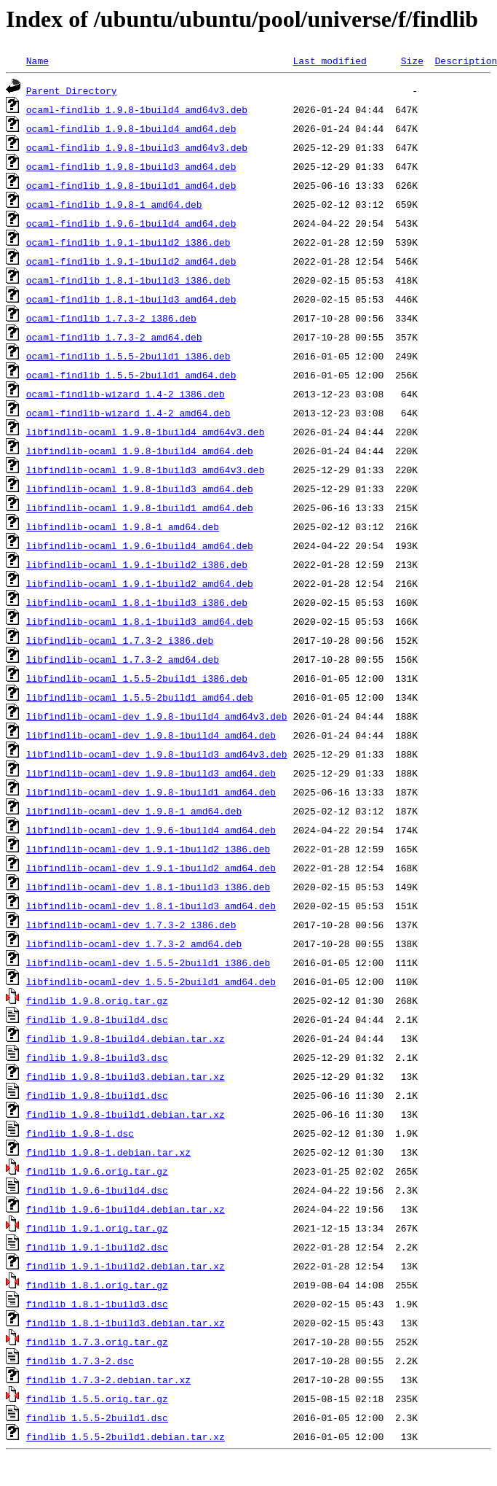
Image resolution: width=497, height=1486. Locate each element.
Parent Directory (71, 90)
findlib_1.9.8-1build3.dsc (97, 1057)
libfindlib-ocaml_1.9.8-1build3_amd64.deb (139, 488)
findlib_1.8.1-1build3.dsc (97, 1303)
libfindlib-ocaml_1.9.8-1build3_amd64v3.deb (145, 469)
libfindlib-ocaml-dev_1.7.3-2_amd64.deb (134, 943)
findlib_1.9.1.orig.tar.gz (97, 1227)
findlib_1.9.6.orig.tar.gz (97, 1171)
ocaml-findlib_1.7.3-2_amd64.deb (114, 336)
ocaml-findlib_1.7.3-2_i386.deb (111, 317)
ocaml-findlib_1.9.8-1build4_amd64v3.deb (136, 109)
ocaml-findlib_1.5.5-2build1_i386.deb (128, 355)
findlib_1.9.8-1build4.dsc (97, 1019)
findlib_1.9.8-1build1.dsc (97, 1095)
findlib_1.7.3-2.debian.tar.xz (108, 1379)
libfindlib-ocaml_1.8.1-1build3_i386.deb (136, 602)
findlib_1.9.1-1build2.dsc (97, 1246)
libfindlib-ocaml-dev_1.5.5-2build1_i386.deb (148, 962)
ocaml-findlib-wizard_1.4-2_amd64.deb (128, 412)
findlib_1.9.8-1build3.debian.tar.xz (125, 1076)
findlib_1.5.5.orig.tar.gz (97, 1398)
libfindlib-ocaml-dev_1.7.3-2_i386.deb (131, 924)
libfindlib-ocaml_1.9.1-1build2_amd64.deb (139, 583)
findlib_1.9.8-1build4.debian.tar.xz (125, 1038)
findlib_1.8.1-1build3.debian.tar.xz (125, 1322)
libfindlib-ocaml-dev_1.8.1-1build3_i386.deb (148, 886)
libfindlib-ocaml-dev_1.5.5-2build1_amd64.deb (151, 981)
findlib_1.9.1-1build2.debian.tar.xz (125, 1265)
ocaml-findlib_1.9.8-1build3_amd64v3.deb (136, 147)
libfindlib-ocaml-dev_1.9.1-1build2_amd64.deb (151, 867)
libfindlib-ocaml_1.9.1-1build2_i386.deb (136, 564)
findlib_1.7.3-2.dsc (80, 1360)
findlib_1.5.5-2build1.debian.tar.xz (125, 1436)
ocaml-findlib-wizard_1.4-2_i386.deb (125, 393)
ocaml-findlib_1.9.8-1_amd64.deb (114, 204)
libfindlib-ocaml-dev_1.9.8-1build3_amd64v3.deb (156, 753)
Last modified (329, 60)
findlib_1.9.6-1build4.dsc (97, 1190)
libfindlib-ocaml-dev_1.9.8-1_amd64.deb (134, 810)
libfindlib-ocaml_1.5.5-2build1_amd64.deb (139, 697)
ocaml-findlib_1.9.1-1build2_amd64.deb (131, 261)
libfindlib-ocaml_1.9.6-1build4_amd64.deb (139, 545)
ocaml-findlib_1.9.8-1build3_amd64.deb (131, 166)
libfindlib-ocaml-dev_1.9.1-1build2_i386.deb (148, 848)
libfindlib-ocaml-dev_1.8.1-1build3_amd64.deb (151, 905)
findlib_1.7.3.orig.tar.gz (97, 1341)
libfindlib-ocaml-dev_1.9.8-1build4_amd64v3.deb (156, 716)
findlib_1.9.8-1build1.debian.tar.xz (125, 1114)
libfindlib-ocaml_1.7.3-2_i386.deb (119, 640)
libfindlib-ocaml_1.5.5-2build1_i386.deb (136, 678)
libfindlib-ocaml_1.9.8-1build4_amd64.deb (139, 450)
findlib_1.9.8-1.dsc (80, 1133)
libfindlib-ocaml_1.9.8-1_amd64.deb (122, 526)
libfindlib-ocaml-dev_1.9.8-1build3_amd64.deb (151, 772)
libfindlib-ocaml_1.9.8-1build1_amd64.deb (139, 507)
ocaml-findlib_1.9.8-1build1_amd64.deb (131, 185)
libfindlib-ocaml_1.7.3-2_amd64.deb (122, 659)
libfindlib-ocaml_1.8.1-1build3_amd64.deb (139, 621)
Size (412, 60)
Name (37, 60)
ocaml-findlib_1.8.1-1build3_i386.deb (128, 280)
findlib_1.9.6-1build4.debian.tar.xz (125, 1208)
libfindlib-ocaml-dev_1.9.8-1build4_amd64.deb (151, 735)
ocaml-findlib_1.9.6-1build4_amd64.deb (131, 223)
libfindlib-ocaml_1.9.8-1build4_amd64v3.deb (145, 431)
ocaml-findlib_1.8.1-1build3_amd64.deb (131, 299)
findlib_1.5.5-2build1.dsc (97, 1417)
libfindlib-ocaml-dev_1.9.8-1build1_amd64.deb (151, 791)
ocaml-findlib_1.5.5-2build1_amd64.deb (131, 374)
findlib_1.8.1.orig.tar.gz (97, 1284)
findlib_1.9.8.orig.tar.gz (97, 1000)
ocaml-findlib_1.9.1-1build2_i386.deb (128, 242)
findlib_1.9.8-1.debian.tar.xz (108, 1152)
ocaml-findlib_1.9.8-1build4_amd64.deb (131, 128)
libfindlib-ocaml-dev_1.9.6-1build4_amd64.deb (151, 829)
